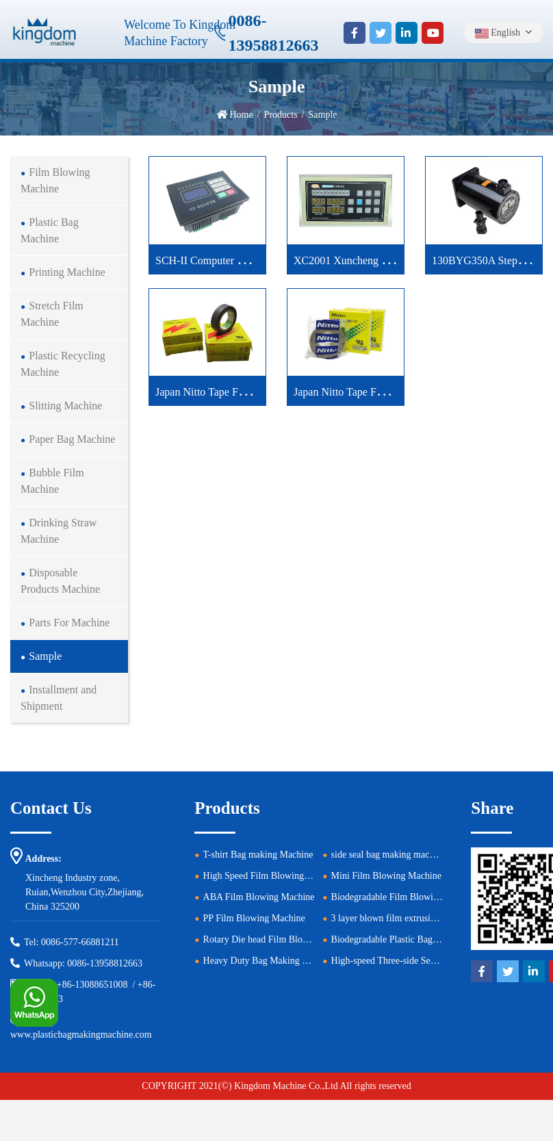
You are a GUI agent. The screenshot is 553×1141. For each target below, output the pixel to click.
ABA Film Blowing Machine (259, 897)
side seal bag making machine (388, 854)
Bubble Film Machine (52, 481)
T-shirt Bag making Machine (258, 854)
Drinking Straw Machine (59, 531)
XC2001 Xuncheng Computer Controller (383, 260)
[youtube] (432, 33)
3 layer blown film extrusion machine (403, 918)
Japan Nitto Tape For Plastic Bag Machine (248, 392)
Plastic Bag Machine (50, 230)
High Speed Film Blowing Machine (271, 876)
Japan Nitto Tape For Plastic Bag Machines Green (403, 392)
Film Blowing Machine (55, 180)
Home (241, 115)
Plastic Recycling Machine (63, 364)
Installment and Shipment (59, 698)
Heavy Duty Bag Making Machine (269, 961)
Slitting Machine (65, 405)
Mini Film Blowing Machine (386, 876)
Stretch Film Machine (52, 314)
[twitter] (380, 33)
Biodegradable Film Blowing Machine (405, 897)
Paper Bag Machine (72, 439)
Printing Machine (67, 272)
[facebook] (354, 33)
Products (281, 115)
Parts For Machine (69, 622)
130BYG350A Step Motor (490, 260)
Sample (45, 656)
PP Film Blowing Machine (254, 918)
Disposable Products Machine (60, 581)
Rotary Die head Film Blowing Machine (280, 939)
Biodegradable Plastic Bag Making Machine (416, 939)
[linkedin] (406, 33)
